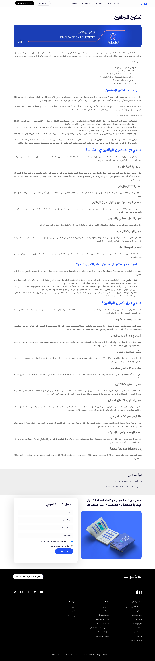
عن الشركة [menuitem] (71, 602)
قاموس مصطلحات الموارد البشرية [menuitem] (99, 628)
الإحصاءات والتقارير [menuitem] (136, 640)
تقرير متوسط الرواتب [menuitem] (102, 619)
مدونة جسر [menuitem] (105, 611)
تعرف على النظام (113, 3)
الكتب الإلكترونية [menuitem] (104, 615)
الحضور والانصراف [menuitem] (137, 615)
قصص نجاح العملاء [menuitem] (103, 607)
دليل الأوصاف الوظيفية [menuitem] (102, 632)
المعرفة (99, 3)
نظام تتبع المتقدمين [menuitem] (136, 623)
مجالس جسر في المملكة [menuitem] (102, 636)
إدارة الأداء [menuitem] (139, 628)
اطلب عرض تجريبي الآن (25, 3)
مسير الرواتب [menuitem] (138, 611)
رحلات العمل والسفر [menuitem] (136, 632)
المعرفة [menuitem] (106, 602)
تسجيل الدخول (43, 3)
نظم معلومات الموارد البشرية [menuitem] (134, 607)
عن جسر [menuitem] (72, 607)
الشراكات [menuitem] (72, 611)
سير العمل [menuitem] (139, 636)
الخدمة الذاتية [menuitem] (138, 619)
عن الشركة (86, 3)
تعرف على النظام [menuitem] (137, 602)
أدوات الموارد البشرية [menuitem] (103, 623)
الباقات (74, 3)
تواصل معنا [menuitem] (71, 616)
